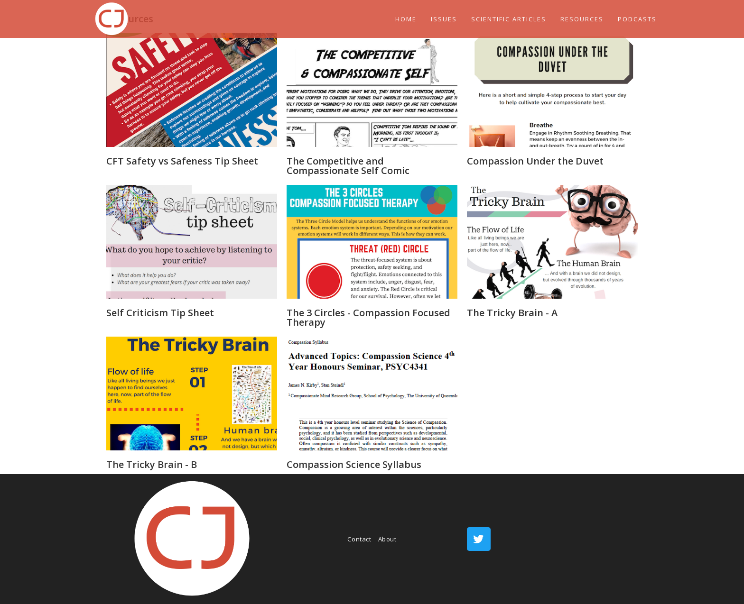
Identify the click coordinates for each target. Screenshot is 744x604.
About (387, 539)
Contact (359, 539)
